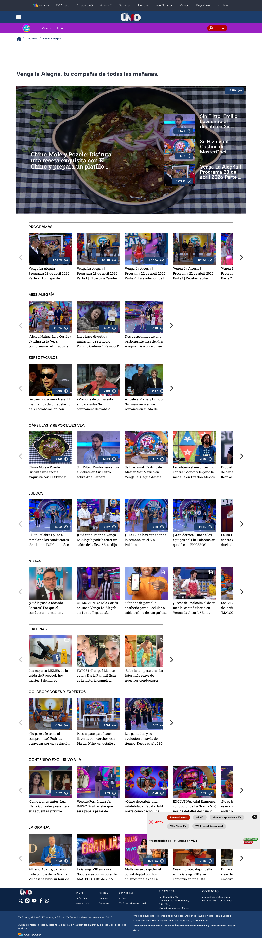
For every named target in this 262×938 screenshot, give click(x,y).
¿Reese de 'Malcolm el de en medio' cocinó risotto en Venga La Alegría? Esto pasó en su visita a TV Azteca (194, 608)
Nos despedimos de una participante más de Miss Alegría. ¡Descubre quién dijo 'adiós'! (144, 341)
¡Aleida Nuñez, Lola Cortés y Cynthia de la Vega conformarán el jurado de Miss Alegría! (50, 341)
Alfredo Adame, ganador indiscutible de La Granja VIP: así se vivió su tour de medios (49, 874)
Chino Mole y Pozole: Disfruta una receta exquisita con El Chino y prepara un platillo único (71, 160)
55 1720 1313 (209, 900)
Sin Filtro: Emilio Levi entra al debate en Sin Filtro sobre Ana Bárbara (218, 121)
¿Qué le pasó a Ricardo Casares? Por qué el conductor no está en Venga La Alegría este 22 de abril (50, 608)
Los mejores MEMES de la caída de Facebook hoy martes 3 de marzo (48, 675)
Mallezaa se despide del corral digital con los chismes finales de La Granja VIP (143, 874)
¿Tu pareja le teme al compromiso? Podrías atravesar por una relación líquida (49, 738)
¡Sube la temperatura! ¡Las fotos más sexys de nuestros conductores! (145, 675)
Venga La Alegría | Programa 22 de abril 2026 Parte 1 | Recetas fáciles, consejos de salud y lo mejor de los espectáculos (193, 273)
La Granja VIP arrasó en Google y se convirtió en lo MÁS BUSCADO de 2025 (97, 874)
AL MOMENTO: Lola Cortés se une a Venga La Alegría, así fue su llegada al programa (97, 608)
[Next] (241, 257)
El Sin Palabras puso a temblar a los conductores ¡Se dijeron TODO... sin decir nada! (50, 540)
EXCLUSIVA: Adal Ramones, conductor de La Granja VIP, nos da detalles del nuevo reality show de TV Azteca (194, 806)
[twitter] (20, 902)
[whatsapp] (47, 902)
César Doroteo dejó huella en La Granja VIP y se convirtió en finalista (192, 874)
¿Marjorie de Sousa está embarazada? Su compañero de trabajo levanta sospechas (95, 404)
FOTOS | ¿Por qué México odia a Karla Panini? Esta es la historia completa (96, 675)
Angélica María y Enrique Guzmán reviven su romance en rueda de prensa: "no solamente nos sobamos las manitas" (145, 404)
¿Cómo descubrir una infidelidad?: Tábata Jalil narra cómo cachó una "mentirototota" (144, 806)
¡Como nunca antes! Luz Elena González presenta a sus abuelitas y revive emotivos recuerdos (49, 806)
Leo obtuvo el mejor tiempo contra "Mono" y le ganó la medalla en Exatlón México (194, 472)
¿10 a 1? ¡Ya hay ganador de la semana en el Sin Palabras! (145, 540)
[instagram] (27, 902)
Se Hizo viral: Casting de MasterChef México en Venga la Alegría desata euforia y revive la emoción (220, 146)
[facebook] (40, 902)
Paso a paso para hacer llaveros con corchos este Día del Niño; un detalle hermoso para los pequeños (98, 738)
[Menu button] (32, 17)
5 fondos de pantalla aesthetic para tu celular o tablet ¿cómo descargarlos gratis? (145, 608)
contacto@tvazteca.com (216, 897)
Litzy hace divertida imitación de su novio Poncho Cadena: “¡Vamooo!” (98, 341)
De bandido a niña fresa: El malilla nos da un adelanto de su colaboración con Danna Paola (49, 404)
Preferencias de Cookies (169, 915)
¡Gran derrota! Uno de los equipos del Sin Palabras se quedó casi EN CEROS (194, 540)
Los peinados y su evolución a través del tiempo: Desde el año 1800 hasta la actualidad (144, 738)
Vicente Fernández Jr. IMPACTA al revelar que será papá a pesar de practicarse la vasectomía (96, 806)
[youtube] (34, 902)
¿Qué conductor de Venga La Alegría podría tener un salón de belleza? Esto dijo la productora (97, 540)
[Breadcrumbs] (20, 38)
